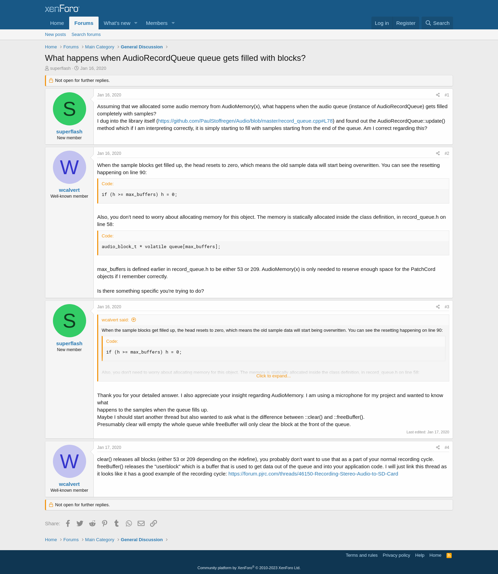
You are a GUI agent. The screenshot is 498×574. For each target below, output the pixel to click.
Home (57, 23)
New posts (55, 34)
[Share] (438, 95)
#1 (447, 95)
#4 (447, 447)
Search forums (86, 34)
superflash (60, 68)
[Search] (437, 23)
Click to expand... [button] (273, 375)
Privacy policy (396, 555)
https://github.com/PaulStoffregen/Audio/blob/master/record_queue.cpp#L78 (245, 121)
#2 (447, 153)
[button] (136, 23)
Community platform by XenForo (249, 568)
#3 (447, 306)
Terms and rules (362, 555)
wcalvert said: (115, 319)
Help (420, 555)
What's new (117, 23)
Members (157, 23)
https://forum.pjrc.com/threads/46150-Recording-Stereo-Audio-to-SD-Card (313, 474)
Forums (83, 23)
